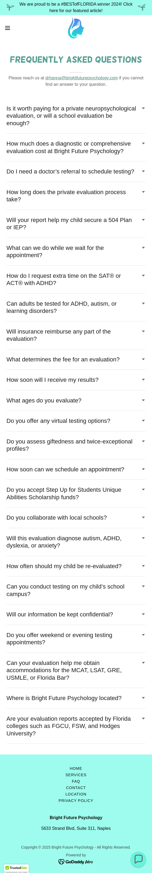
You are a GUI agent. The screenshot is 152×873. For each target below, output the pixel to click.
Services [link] (76, 775)
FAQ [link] (76, 781)
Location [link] (75, 794)
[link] (76, 28)
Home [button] (76, 768)
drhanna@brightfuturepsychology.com (81, 78)
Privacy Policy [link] (76, 800)
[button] (13, 28)
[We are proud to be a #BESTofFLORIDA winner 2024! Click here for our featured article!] (76, 7)
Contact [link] (76, 788)
